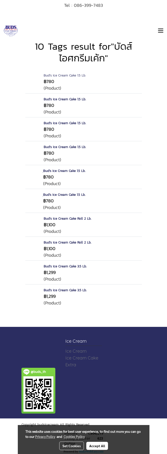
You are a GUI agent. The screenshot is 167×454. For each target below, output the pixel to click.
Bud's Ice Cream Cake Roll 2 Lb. (67, 218)
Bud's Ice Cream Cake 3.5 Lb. (65, 266)
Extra (70, 365)
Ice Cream (76, 351)
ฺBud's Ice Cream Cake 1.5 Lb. (64, 170)
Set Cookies (71, 446)
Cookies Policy (74, 436)
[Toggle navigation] (160, 31)
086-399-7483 (88, 5)
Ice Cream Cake (81, 358)
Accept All (97, 446)
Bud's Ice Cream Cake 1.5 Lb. (65, 75)
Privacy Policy (45, 436)
